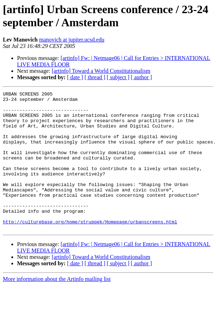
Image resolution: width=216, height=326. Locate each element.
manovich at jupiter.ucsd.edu (71, 40)
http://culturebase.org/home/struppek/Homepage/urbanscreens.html (90, 248)
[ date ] (75, 77)
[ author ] (141, 77)
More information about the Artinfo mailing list (57, 307)
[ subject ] (118, 77)
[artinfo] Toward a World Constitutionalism (101, 71)
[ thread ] (94, 77)
